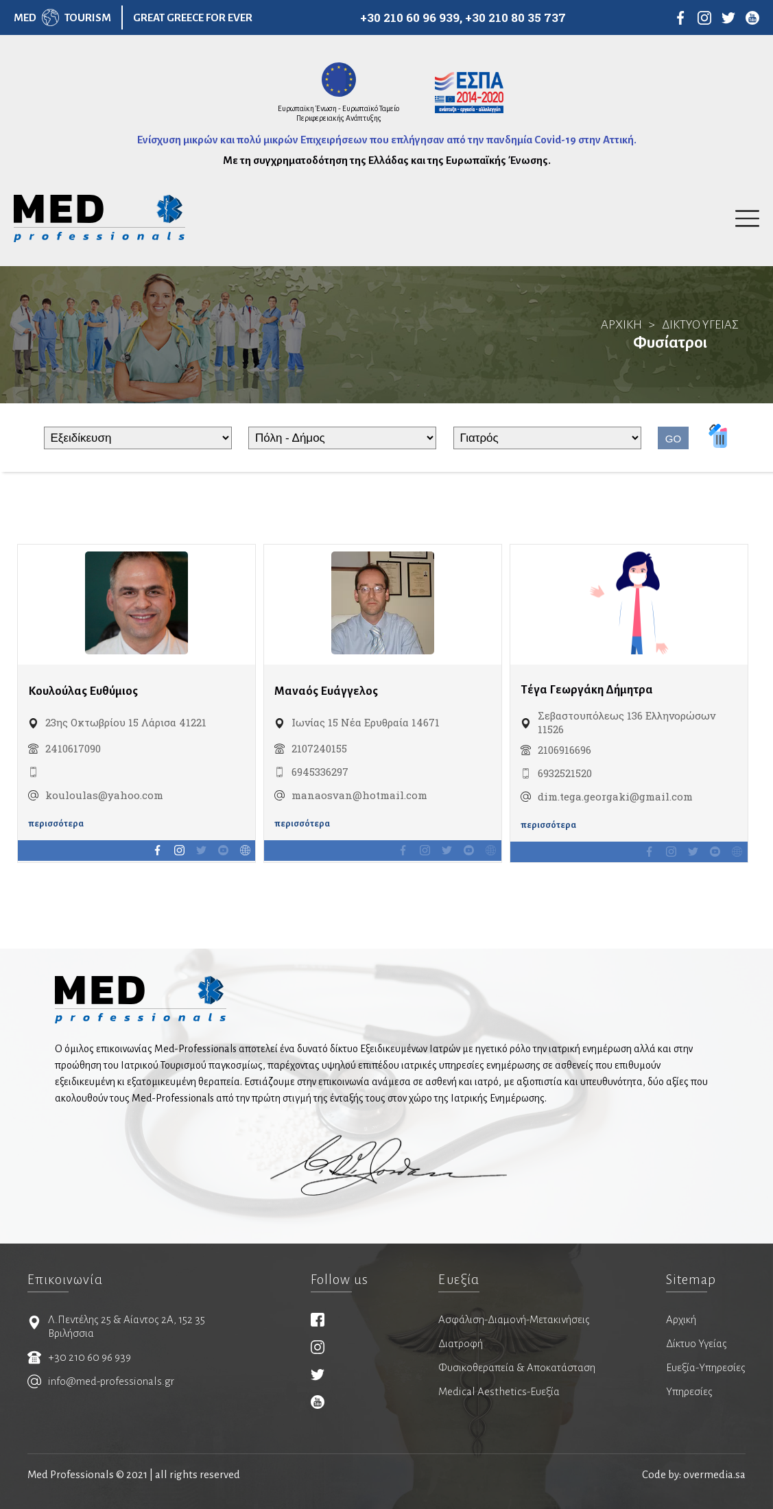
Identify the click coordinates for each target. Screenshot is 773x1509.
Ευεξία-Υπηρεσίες (706, 1367)
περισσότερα (56, 824)
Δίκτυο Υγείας (696, 1343)
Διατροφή (460, 1343)
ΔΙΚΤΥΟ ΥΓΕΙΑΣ (700, 324)
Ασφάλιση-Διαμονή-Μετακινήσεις (514, 1319)
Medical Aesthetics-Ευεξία (499, 1391)
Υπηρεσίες (689, 1391)
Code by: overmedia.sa (694, 1474)
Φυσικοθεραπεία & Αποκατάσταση (516, 1367)
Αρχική (681, 1319)
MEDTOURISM (62, 17)
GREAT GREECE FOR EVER (192, 17)
